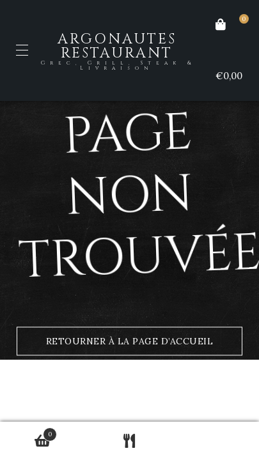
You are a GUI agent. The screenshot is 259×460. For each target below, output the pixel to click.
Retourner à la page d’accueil (130, 341)
